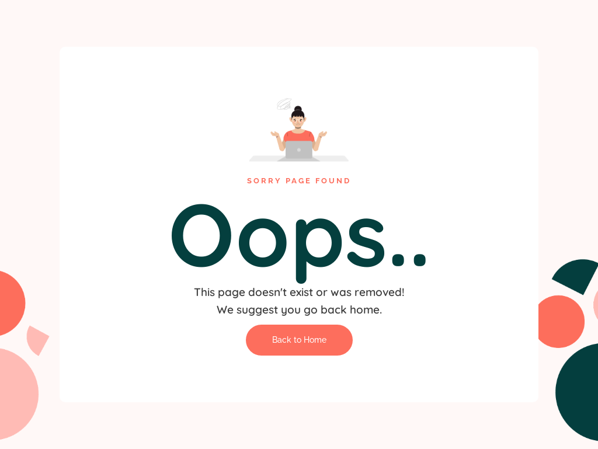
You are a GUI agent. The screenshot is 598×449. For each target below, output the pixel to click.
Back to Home (299, 339)
